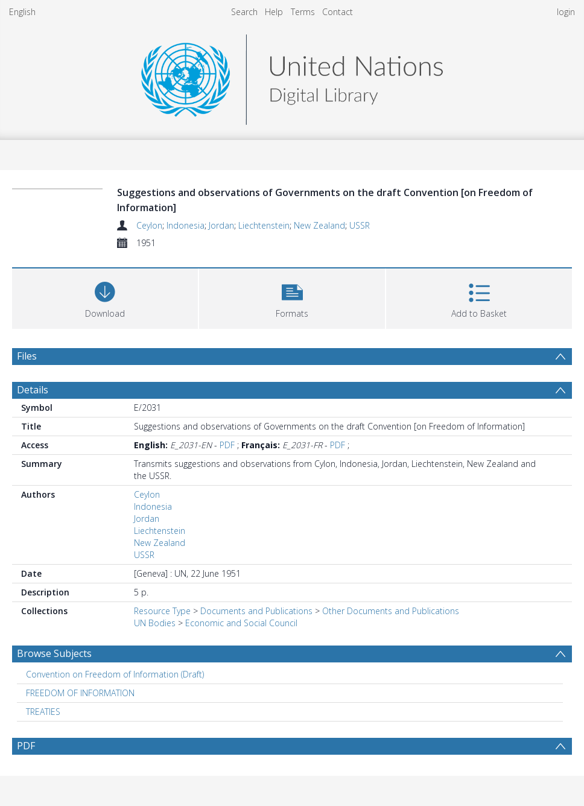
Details (32, 389)
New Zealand (319, 225)
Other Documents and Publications (390, 611)
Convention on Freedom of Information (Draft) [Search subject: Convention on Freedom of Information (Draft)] (115, 674)
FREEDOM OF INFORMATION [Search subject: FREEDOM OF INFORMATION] (80, 693)
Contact (337, 11)
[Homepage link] (292, 76)
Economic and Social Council (241, 623)
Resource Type (162, 611)
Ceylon (149, 225)
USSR (359, 225)
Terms (303, 11)
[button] (292, 297)
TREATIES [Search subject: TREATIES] (43, 711)
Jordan (221, 225)
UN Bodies (155, 623)
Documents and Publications (256, 611)
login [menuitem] (566, 11)
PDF (227, 445)
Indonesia (186, 225)
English (22, 11)
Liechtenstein (264, 225)
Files (27, 356)
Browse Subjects (54, 653)
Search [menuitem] (244, 11)
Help (274, 11)
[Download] (105, 297)
